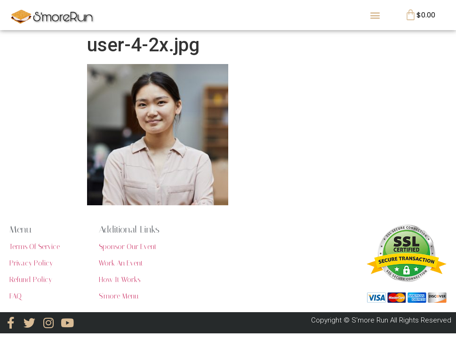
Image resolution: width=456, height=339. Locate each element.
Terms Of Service (34, 246)
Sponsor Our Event (128, 246)
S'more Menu (118, 296)
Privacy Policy (31, 263)
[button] (375, 15)
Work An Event (121, 263)
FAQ (15, 296)
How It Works (119, 279)
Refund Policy (30, 279)
